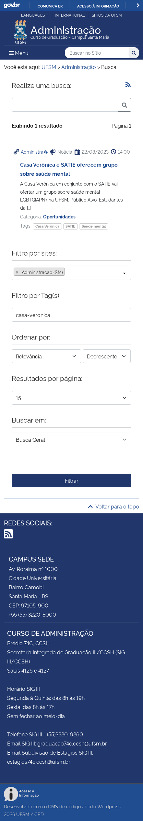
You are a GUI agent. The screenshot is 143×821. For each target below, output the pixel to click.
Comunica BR (50, 5)
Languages (33, 15)
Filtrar (71, 480)
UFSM (22, 814)
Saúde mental (94, 226)
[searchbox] (68, 272)
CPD (39, 814)
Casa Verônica (47, 226)
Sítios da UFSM (107, 15)
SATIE (70, 226)
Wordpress (109, 806)
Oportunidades (59, 216)
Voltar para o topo (113, 506)
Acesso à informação (98, 5)
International (70, 15)
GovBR (12, 5)
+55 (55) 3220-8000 (32, 614)
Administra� (34, 151)
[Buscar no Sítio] (97, 53)
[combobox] (71, 273)
